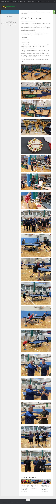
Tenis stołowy (12, 1)
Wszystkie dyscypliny (5, 1)
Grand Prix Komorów (21, 1)
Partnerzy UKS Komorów (44, 1)
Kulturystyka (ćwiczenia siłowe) (32, 1)
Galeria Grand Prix (25, 11)
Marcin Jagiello (26, 21)
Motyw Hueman (15, 501)
